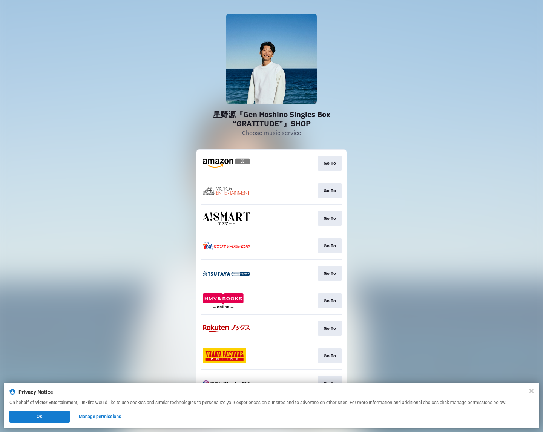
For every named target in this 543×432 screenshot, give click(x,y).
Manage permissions (100, 416)
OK (40, 416)
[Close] (531, 391)
